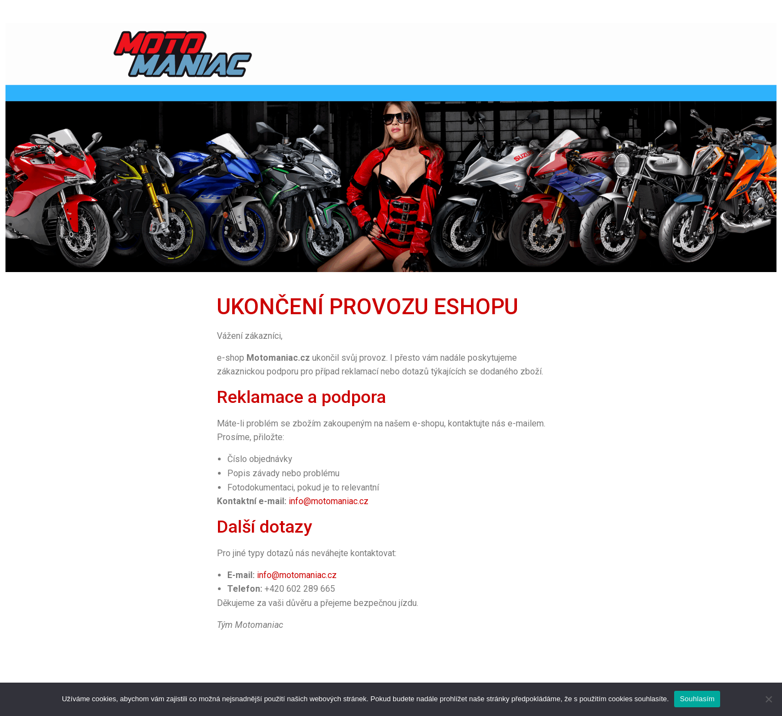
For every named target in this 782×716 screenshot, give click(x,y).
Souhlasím (697, 699)
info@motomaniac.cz (329, 501)
